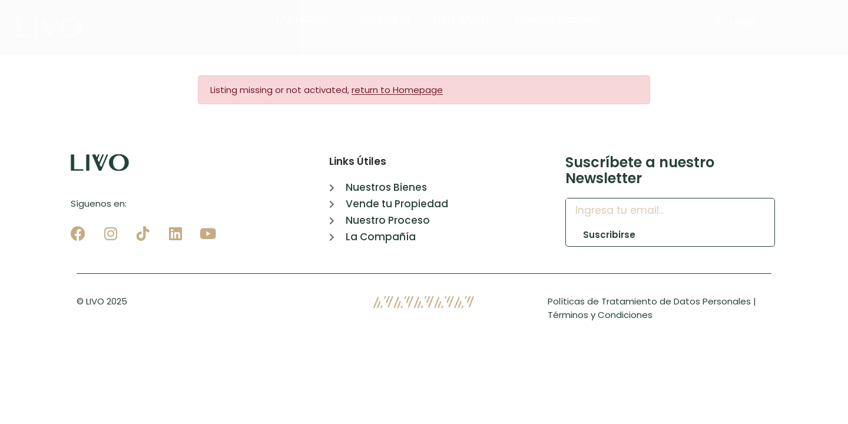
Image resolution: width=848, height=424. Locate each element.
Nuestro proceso (556, 19)
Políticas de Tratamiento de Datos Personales (649, 301)
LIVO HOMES (300, 19)
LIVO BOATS (381, 19)
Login (735, 21)
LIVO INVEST (462, 19)
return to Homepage (397, 90)
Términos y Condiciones (600, 315)
